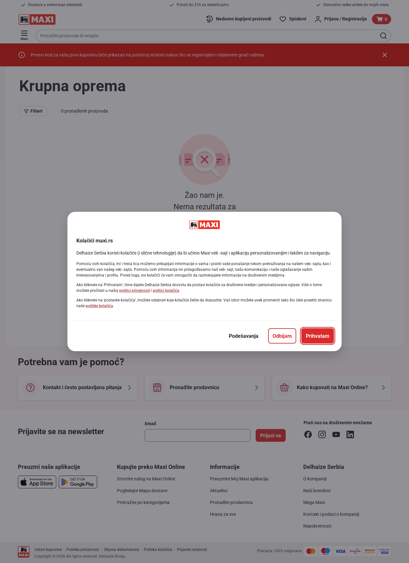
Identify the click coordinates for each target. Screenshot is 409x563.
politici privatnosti (134, 290)
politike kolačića (99, 306)
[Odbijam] (282, 336)
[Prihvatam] (317, 336)
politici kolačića (166, 290)
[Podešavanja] (243, 336)
